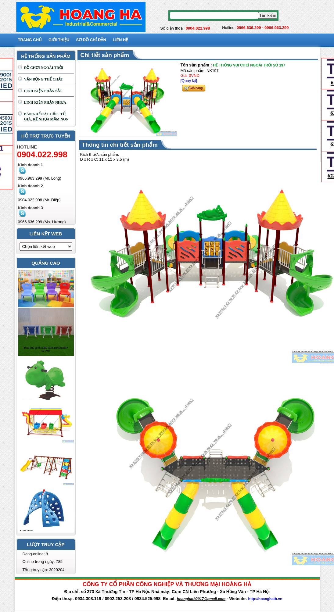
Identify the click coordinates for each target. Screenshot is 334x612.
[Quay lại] (189, 80)
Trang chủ (30, 40)
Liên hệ (120, 40)
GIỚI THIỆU (58, 40)
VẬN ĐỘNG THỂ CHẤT (43, 79)
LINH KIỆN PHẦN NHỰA (45, 102)
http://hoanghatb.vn (265, 599)
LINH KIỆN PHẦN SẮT (43, 91)
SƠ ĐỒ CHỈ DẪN (91, 40)
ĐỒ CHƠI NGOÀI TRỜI (43, 68)
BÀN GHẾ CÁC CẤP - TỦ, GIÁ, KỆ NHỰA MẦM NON (46, 116)
